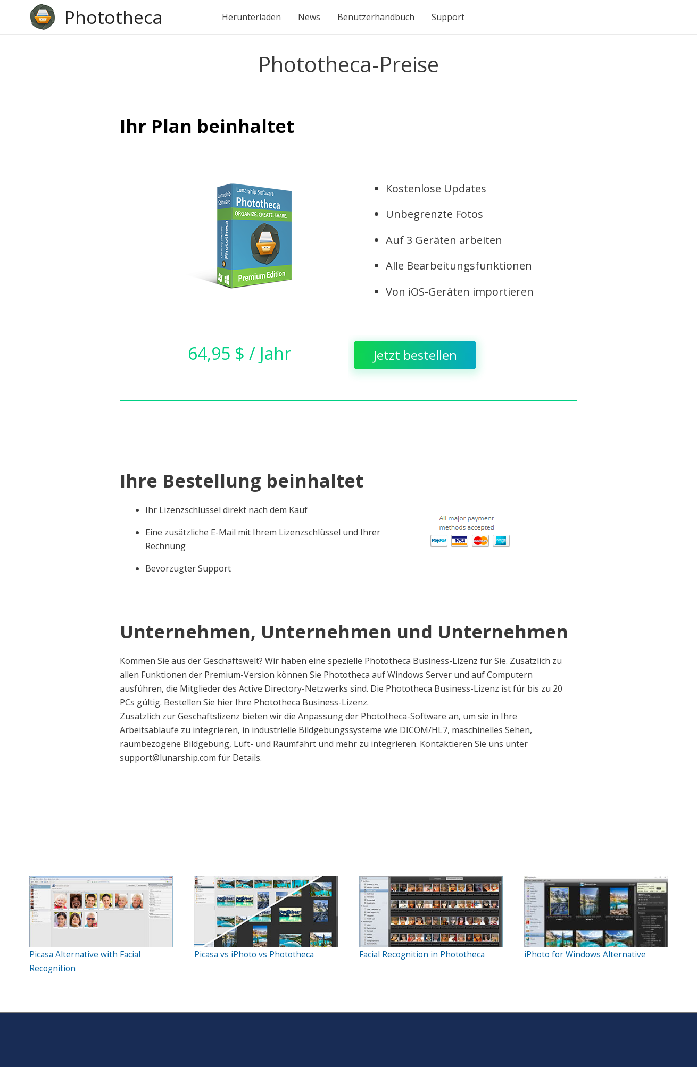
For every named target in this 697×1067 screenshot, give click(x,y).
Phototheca (114, 16)
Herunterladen (254, 17)
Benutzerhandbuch (378, 17)
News (312, 17)
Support (450, 17)
